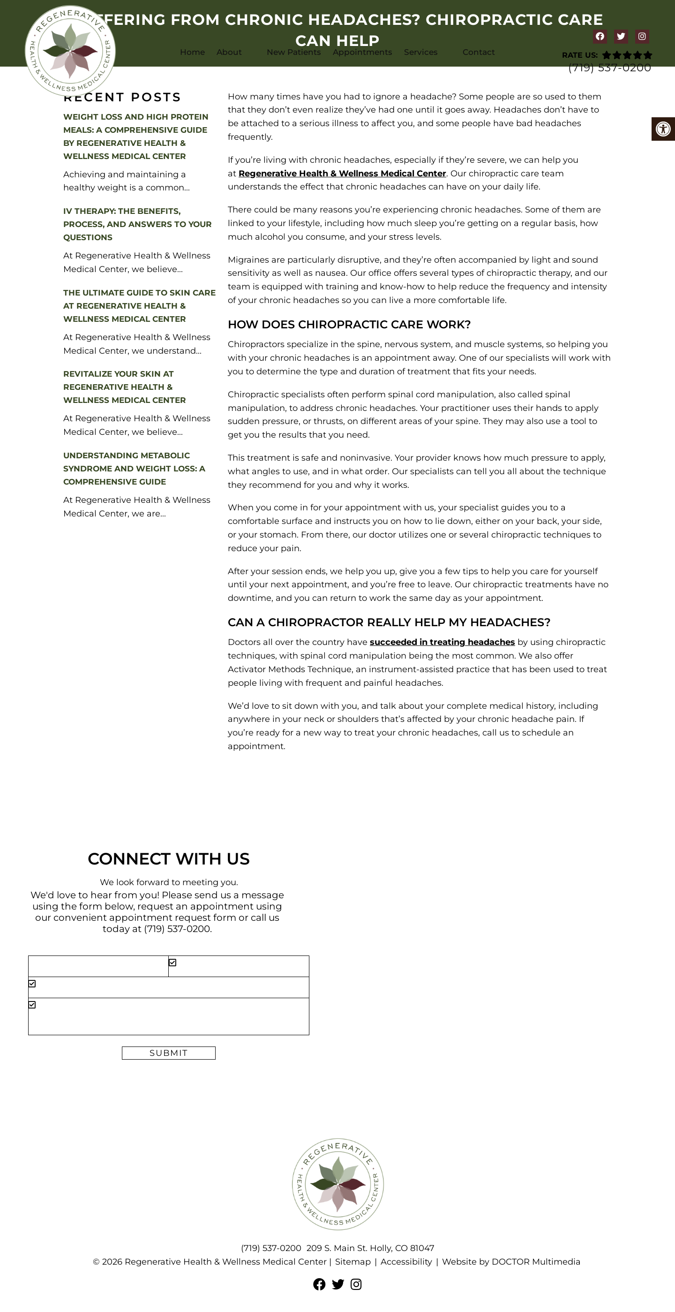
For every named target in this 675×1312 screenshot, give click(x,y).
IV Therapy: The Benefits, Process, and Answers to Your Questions (137, 224)
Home (192, 52)
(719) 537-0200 (610, 67)
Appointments (362, 52)
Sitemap (353, 1262)
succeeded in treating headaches (442, 642)
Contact (479, 52)
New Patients (294, 52)
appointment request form (172, 917)
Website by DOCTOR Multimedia (511, 1262)
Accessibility (406, 1262)
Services (421, 52)
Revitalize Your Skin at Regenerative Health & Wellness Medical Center (124, 387)
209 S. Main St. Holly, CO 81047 (371, 1248)
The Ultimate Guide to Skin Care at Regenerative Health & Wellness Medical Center (139, 306)
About (229, 52)
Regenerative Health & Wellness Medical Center (342, 173)
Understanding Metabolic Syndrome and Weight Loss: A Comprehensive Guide (134, 468)
